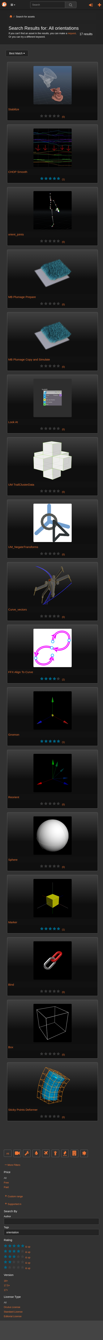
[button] (13, 5)
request (72, 33)
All (7, 1153)
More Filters (12, 1164)
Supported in (13, 1203)
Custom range (14, 1196)
